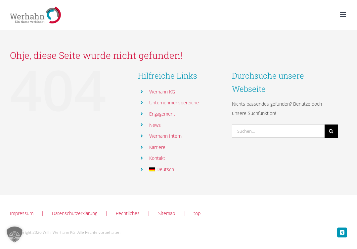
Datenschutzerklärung (74, 213)
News (155, 125)
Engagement (162, 114)
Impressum (21, 213)
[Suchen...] (278, 131)
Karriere (157, 147)
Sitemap (166, 213)
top (197, 213)
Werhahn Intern (165, 136)
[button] (14, 234)
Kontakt (157, 158)
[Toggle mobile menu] (343, 14)
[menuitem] (185, 169)
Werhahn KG (162, 92)
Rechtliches (128, 213)
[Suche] (331, 131)
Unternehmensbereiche (174, 102)
